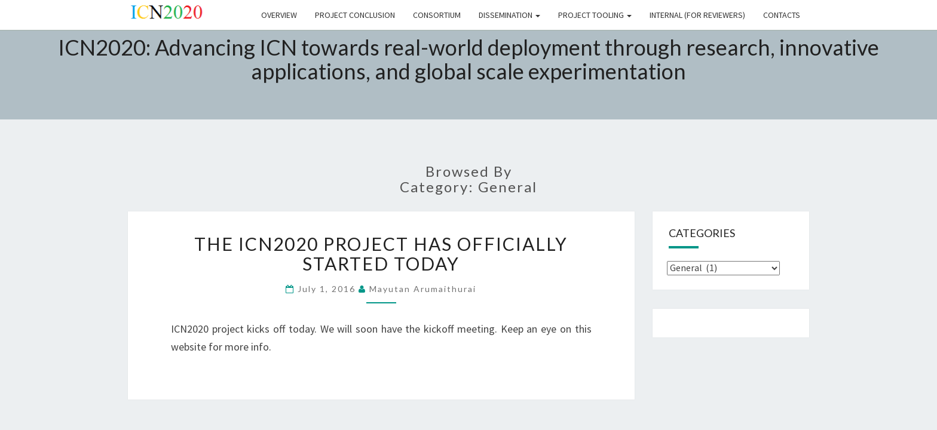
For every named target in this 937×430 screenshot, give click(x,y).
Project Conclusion (355, 15)
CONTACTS (781, 15)
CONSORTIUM (437, 15)
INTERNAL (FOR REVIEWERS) (697, 15)
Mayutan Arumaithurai (422, 289)
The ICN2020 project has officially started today (381, 253)
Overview (279, 15)
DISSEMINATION (509, 15)
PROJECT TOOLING (595, 15)
